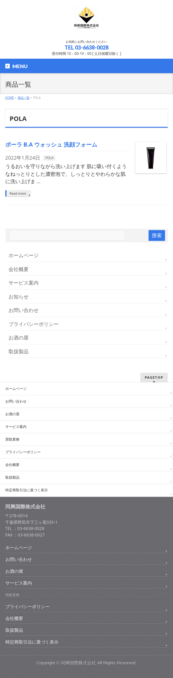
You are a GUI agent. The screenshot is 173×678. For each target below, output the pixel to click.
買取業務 (12, 439)
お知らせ (19, 296)
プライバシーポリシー (34, 324)
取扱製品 (19, 351)
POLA (49, 158)
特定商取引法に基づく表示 (26, 490)
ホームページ (24, 255)
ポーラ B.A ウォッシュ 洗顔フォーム (51, 144)
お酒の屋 (19, 337)
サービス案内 (24, 282)
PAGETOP (154, 377)
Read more (18, 193)
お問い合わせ (24, 310)
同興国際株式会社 (78, 662)
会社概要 (19, 269)
